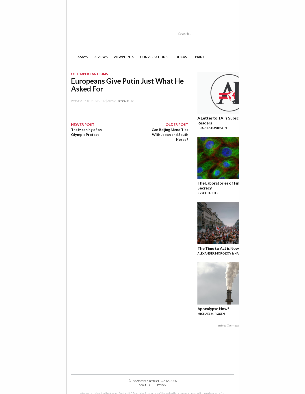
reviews (101, 57)
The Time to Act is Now (218, 248)
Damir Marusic (125, 101)
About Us (144, 385)
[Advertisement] (152, 11)
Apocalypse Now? (213, 308)
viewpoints (124, 57)
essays (82, 57)
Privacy (161, 385)
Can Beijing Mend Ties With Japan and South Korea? (170, 134)
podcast (181, 57)
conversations (153, 57)
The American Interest (102, 39)
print (200, 57)
